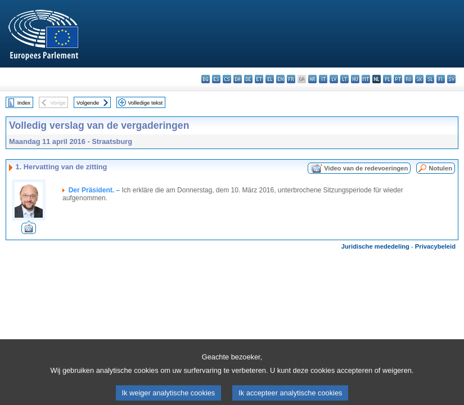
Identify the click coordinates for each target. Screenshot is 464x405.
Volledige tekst (145, 103)
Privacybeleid (435, 246)
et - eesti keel (259, 79)
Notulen (440, 168)
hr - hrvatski (312, 79)
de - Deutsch (248, 79)
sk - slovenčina (419, 79)
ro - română (408, 79)
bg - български (205, 79)
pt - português (398, 79)
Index (23, 103)
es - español (216, 79)
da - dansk (237, 79)
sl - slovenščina (430, 79)
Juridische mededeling (375, 246)
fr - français (291, 79)
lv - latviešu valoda (334, 79)
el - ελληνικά (269, 79)
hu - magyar (355, 79)
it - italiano (323, 79)
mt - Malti (366, 79)
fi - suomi (440, 79)
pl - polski (387, 79)
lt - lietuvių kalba (344, 79)
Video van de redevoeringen (366, 168)
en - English (280, 79)
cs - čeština (227, 79)
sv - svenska (451, 79)
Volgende (87, 103)
